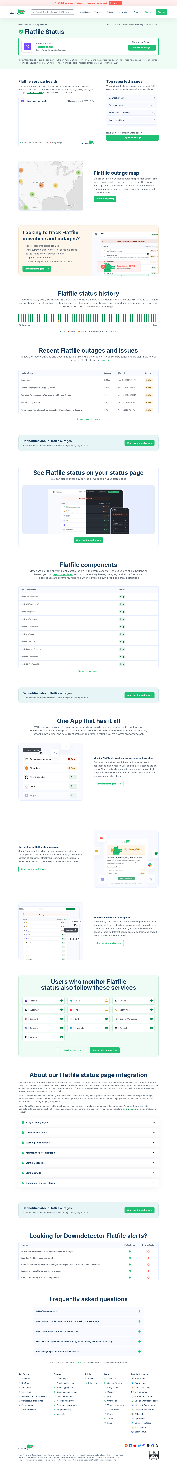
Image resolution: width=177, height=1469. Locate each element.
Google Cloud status (144, 1396)
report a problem (63, 574)
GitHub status (141, 1392)
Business (92, 1378)
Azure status (141, 1383)
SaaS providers (28, 1409)
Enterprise (26, 1392)
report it (105, 360)
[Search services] (52, 12)
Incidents (61, 1414)
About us (111, 1378)
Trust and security (115, 1405)
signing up (131, 1109)
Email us (78, 1362)
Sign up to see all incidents (88, 419)
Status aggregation (65, 1387)
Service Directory (115, 1383)
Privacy (110, 1414)
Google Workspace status (147, 1401)
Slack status (140, 1427)
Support (111, 1392)
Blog (136, 12)
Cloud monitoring (65, 1396)
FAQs (109, 1423)
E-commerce (27, 1405)
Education (26, 1387)
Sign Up (161, 12)
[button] (88, 1122)
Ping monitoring (64, 1409)
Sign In (148, 12)
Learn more (115, 3)
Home (20, 24)
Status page (62, 1378)
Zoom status (140, 1432)
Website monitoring (65, 1401)
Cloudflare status (142, 1387)
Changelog (112, 1401)
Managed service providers (34, 1396)
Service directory (32, 24)
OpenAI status (141, 1418)
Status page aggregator (67, 1392)
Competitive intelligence (32, 1401)
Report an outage (141, 47)
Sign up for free (35, 92)
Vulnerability (113, 1409)
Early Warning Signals (67, 1405)
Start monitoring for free (36, 269)
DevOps (25, 1383)
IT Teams (25, 1378)
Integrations (112, 1387)
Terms (110, 1418)
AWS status (140, 1378)
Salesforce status (143, 1423)
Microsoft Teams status (145, 1405)
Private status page (65, 1383)
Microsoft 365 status (144, 1409)
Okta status (140, 1414)
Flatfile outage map (105, 198)
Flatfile (44, 24)
